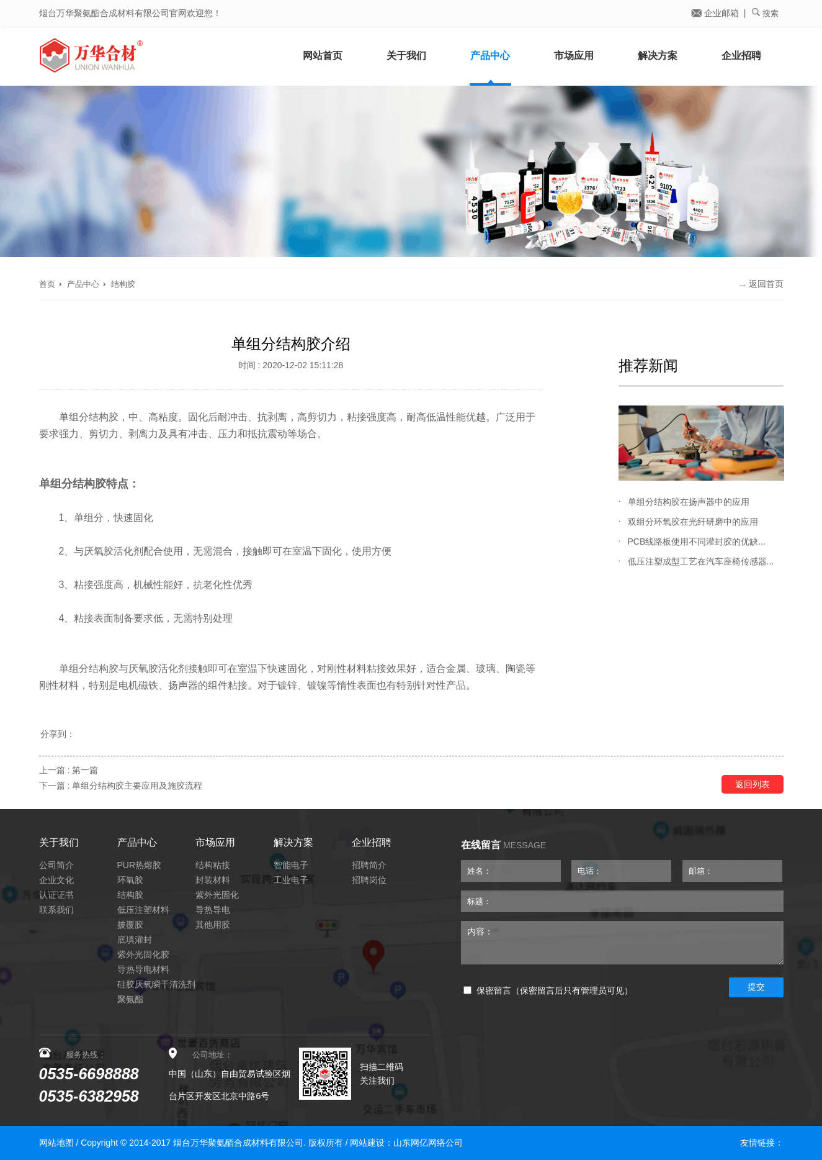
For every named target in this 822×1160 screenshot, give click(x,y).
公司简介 (56, 865)
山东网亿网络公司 (428, 1143)
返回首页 (761, 284)
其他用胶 (212, 925)
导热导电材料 (143, 969)
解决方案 (657, 55)
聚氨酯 (130, 999)
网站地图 (56, 1143)
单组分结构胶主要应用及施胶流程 (137, 786)
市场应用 (574, 55)
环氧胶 (130, 880)
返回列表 (752, 784)
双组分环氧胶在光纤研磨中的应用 (693, 522)
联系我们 (56, 910)
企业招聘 (741, 55)
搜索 (765, 13)
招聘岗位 (369, 880)
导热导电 (212, 910)
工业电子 (291, 880)
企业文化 (56, 880)
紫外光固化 (217, 895)
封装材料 (212, 880)
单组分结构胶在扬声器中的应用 (688, 502)
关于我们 (406, 55)
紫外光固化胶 (143, 954)
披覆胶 (130, 925)
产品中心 (490, 55)
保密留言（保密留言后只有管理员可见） (548, 990)
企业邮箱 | (718, 13)
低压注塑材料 (143, 910)
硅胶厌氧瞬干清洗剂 (156, 984)
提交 (756, 987)
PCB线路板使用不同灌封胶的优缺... (697, 541)
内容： (622, 942)
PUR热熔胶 (139, 865)
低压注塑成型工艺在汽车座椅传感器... (701, 561)
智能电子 (291, 865)
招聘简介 (369, 865)
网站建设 (367, 1143)
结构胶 (123, 284)
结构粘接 (212, 865)
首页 (47, 284)
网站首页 (322, 55)
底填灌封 (134, 940)
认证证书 (56, 895)
